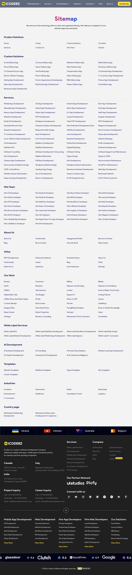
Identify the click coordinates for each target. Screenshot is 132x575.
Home (6, 43)
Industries (90, 3)
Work (101, 4)
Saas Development (42, 134)
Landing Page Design (43, 169)
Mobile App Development (14, 103)
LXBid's (7, 290)
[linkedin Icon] (90, 497)
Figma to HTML (104, 156)
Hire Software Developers (77, 215)
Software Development (107, 147)
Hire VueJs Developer (12, 206)
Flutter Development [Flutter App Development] (11, 538)
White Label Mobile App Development (50, 336)
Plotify (37, 299)
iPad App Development (107, 108)
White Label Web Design (107, 331)
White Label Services (75, 447)
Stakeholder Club (10, 294)
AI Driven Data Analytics (76, 351)
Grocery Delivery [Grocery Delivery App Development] (116, 527)
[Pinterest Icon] (97, 497)
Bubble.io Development (44, 143)
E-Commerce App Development (110, 75)
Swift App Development (107, 112)
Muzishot (39, 286)
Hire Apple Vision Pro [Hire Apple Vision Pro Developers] (66, 542)
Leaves (101, 299)
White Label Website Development (17, 336)
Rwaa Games (9, 312)
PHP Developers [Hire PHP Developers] (90, 538)
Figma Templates (73, 370)
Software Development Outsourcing (49, 152)
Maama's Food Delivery (107, 286)
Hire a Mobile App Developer (15, 219)
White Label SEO (10, 331)
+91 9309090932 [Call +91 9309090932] (14, 495)
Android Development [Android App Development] (11, 527)
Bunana (7, 281)
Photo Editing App (42, 75)
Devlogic (7, 316)
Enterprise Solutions (43, 258)
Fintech (101, 47)
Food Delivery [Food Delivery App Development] (115, 523)
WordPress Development (43, 531)
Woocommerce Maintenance (109, 160)
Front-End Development (44, 139)
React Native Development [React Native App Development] (13, 535)
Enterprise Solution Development (48, 125)
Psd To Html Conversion (107, 178)
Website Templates (11, 370)
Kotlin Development (106, 143)
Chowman (39, 281)
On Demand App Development (110, 71)
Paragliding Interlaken (75, 308)
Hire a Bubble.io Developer (14, 223)
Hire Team (71, 47)
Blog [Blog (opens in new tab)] (94, 459)
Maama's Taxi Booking (75, 286)
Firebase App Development (14, 160)
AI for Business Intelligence (77, 355)
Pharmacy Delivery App (107, 67)
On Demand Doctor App (13, 71)
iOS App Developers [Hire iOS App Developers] (66, 523)
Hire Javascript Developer (45, 210)
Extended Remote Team (13, 125)
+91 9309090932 (20, 498)
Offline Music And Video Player (16, 299)
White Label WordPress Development (81, 331)
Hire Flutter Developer (12, 197)
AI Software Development (14, 351)
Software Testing (73, 152)
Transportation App (74, 71)
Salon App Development (13, 84)
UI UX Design (72, 470)
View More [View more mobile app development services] (8, 543)
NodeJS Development (12, 121)
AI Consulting (40, 351)
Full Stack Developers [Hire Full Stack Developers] (92, 527)
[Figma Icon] (126, 497)
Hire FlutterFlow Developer (77, 219)
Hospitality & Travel (74, 394)
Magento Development (107, 125)
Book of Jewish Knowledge (109, 308)
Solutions (78, 3)
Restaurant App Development (15, 89)
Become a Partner (105, 238)
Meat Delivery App (74, 67)
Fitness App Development (108, 80)
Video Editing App (74, 75)
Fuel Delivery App (105, 84)
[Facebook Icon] (69, 497)
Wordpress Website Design (46, 165)
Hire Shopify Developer (107, 206)
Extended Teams (73, 258)
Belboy (69, 281)
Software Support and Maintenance (112, 152)
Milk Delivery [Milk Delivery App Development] (115, 531)
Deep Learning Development (15, 178)
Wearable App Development (15, 108)
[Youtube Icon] (119, 497)
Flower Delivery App (74, 84)
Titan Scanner (40, 290)
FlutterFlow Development (77, 143)
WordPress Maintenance (107, 165)
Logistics (101, 394)
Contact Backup (10, 303)
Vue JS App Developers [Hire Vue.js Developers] (67, 538)
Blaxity (100, 281)
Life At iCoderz (115, 451)
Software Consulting (12, 152)
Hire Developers (63, 3)
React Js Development (44, 178)
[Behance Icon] (112, 497)
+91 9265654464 (45, 495)
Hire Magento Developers (108, 215)
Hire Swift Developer (106, 193)
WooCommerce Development (110, 130)
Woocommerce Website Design (16, 165)
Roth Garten (40, 303)
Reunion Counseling (43, 316)
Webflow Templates (43, 370)
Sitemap (101, 266)
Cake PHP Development (76, 121)
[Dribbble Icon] (104, 497)
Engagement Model (74, 238)
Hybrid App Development (45, 108)
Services (48, 3)
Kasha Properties (42, 312)
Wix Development (11, 156)
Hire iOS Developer (11, 193)
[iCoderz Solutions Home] (14, 443)
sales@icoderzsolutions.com (20, 501)
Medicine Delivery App (75, 62)
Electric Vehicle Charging (14, 75)
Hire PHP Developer (11, 202)
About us (110, 4)
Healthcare (39, 394)
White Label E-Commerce (108, 336)
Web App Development (107, 169)
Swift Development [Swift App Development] (10, 531)
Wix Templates (104, 370)
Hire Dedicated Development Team (80, 125)
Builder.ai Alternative (43, 156)
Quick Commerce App (75, 173)
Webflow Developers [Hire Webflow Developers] (92, 535)
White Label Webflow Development (49, 331)
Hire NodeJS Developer (44, 197)
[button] (66, 510)
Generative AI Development (46, 355)
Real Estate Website (106, 173)
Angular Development (106, 117)
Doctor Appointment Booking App (48, 80)
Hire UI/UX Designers (12, 215)
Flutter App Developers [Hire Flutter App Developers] (67, 535)
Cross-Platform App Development (17, 139)
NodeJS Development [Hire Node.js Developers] (92, 542)
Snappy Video (9, 308)
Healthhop (102, 303)
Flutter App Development (45, 112)
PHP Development (42, 117)
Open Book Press (42, 308)
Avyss (100, 312)
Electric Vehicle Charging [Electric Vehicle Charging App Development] (119, 538)
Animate (70, 312)
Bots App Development (107, 103)
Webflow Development (76, 130)
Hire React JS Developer (44, 206)
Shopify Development (12, 130)
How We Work (72, 243)
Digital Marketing (73, 147)
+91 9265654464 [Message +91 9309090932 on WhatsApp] (51, 498)
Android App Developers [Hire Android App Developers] (67, 527)
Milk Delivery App (73, 80)
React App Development (76, 108)
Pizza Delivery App (11, 67)
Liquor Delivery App (43, 67)
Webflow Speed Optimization (15, 173)
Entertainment (9, 394)
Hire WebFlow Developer (45, 202)
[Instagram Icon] (83, 497)
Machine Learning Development (110, 351)
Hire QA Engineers (42, 215)
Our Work (102, 43)
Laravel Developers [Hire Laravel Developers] (91, 523)
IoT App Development (75, 112)
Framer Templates (11, 374)
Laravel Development (75, 117)
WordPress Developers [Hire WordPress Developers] (92, 531)
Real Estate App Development (47, 84)
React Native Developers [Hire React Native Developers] (67, 531)
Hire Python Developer (107, 210)
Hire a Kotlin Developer (107, 219)
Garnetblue (102, 316)
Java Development (74, 134)
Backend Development (76, 139)
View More (39, 543)
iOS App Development (44, 103)
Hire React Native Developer (78, 193)
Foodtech (7, 389)
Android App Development (77, 103)
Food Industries (73, 266)
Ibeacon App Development (14, 112)
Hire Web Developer (106, 202)
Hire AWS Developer (75, 197)
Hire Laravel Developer (107, 197)
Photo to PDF (72, 299)
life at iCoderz (40, 243)
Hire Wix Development (44, 223)
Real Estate (102, 389)
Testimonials (40, 238)
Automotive (40, 389)
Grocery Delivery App (43, 62)
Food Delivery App (11, 62)
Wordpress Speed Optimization (79, 165)
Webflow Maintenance (44, 147)
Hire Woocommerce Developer (16, 210)
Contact (112, 455)
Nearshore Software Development (80, 169)
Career (38, 43)
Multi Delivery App (105, 62)
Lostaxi (69, 290)
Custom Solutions (74, 43)
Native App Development (108, 134)
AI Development (34, 3)
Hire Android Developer (44, 193)
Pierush (70, 303)
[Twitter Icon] (76, 497)
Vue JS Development (43, 173)
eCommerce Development (77, 466)
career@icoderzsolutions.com (52, 501)
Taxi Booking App (42, 71)
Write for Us (8, 266)
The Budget (39, 294)
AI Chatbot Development (14, 355)
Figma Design (72, 156)
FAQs (100, 262)
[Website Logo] (12, 4)
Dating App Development (14, 80)
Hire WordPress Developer (77, 202)
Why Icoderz (103, 243)
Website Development (12, 117)
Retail (69, 389)
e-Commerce (9, 398)
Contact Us (124, 4)
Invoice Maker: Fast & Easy (108, 290)
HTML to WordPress (11, 169)
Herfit (6, 286)
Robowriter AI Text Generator (78, 316)
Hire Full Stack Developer (76, 206)
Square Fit (71, 294)
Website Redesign (105, 139)
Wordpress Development (45, 121)
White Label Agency (74, 336)
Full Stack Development (44, 160)
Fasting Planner (104, 294)
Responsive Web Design (44, 130)
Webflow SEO (9, 147)
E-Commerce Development (14, 134)
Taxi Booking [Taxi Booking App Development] (115, 535)
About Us (7, 238)
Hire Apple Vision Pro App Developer (49, 219)
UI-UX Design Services (75, 178)
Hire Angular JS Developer (77, 210)
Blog (5, 243)
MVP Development (105, 121)
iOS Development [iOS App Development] (10, 523)
